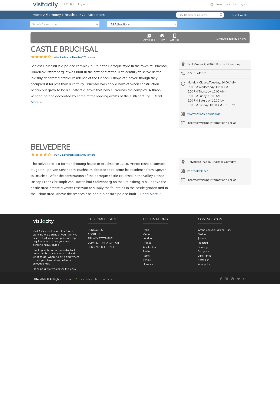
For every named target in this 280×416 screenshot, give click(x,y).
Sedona (202, 365)
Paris (146, 361)
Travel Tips (223, 4)
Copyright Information (103, 374)
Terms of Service (105, 410)
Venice (147, 391)
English (83, 4)
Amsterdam (149, 378)
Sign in (244, 4)
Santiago (203, 378)
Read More (150, 325)
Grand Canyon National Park (214, 361)
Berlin (146, 383)
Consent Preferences (102, 378)
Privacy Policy (83, 410)
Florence (148, 396)
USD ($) (68, 4)
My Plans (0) (239, 15)
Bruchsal (72, 14)
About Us (94, 365)
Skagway (203, 383)
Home (37, 14)
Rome (146, 387)
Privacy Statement (100, 370)
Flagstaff (203, 374)
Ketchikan (203, 391)
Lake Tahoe (204, 387)
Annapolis (204, 396)
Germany (54, 14)
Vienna (147, 365)
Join (235, 4)
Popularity (231, 38)
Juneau (202, 370)
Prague (147, 374)
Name (243, 38)
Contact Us (95, 361)
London (147, 370)
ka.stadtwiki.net (197, 228)
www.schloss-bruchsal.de (204, 114)
